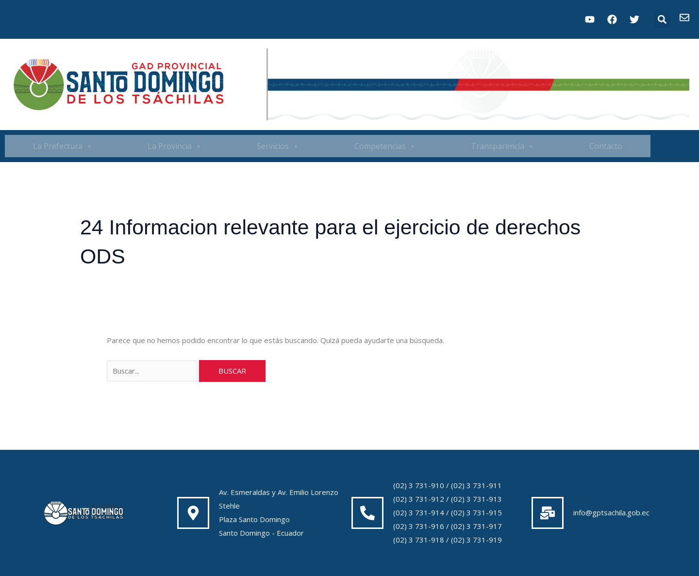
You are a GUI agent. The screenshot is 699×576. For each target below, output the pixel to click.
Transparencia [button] (502, 146)
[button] (662, 20)
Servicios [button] (277, 146)
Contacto (605, 146)
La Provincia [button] (174, 146)
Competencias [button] (384, 146)
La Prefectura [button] (62, 146)
